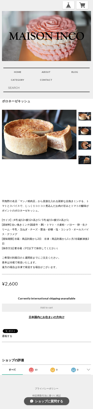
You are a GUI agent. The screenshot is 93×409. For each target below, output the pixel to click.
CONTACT (46, 79)
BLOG (74, 71)
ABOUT (46, 71)
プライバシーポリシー (46, 388)
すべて (12, 369)
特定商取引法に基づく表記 (46, 395)
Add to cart (46, 307)
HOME (17, 71)
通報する (7, 336)
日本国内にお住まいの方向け (46, 317)
